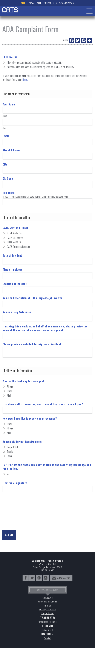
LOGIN (54, 591)
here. (25, 79)
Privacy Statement (47, 609)
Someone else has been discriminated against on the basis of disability (40, 66)
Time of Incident (12, 269)
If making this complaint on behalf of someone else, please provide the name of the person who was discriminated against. (45, 328)
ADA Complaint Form (47, 601)
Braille (10, 451)
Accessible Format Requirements (22, 442)
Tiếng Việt (46, 630)
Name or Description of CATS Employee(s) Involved (32, 298)
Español (47, 638)
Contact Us (48, 597)
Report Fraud (47, 613)
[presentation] (25, 507)
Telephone (47, 194)
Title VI (47, 605)
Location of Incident (15, 284)
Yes (8, 474)
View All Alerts (65, 3)
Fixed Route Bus (15, 233)
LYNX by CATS (14, 242)
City (5, 164)
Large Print (12, 447)
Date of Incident (12, 255)
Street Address (11, 150)
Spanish (53, 621)
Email (6, 136)
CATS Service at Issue (16, 228)
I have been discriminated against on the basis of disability (35, 62)
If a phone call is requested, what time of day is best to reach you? (43, 404)
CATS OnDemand (15, 237)
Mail (9, 395)
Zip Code (8, 178)
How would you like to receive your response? (30, 418)
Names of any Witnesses (17, 312)
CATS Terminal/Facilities (19, 246)
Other (9, 456)
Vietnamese (42, 621)
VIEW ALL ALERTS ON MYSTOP (42, 3)
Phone (10, 386)
